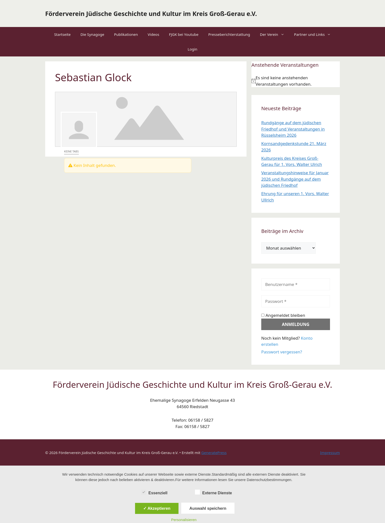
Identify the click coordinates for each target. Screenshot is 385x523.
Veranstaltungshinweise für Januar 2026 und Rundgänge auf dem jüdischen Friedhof (295, 179)
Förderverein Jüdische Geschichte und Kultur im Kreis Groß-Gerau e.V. (151, 13)
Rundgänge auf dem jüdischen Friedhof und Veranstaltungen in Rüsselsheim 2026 (293, 129)
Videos (153, 34)
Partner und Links (315, 34)
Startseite (62, 34)
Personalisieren (183, 520)
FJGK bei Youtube (183, 34)
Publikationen (126, 34)
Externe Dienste (213, 492)
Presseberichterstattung (229, 34)
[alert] (295, 81)
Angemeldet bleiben (283, 315)
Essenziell (154, 492)
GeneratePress (214, 452)
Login (192, 49)
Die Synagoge (92, 34)
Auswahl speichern (207, 508)
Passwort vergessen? (281, 352)
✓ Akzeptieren (157, 508)
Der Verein (274, 34)
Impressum (330, 452)
